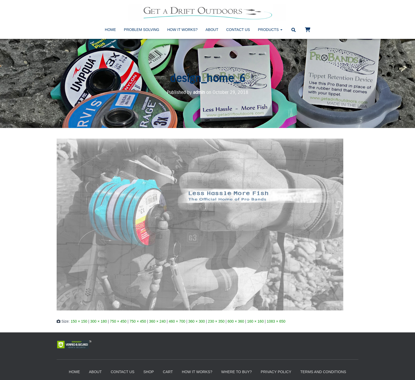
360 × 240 (157, 321)
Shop (148, 372)
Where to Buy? (236, 372)
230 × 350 (216, 321)
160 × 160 (255, 321)
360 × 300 (196, 321)
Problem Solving (141, 30)
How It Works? (182, 30)
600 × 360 (236, 321)
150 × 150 (79, 321)
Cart (168, 372)
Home (110, 30)
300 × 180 (98, 321)
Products (270, 30)
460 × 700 (177, 321)
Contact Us (238, 30)
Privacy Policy (276, 372)
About (212, 30)
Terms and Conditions (323, 372)
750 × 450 (118, 321)
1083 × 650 (276, 321)
